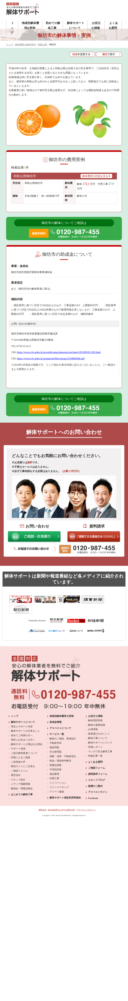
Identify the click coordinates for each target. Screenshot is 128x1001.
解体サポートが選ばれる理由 (26, 733)
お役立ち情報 (95, 705)
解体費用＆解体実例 (25, 44)
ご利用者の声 (18, 751)
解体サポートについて (23, 711)
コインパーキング (59, 776)
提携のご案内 (95, 775)
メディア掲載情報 (20, 773)
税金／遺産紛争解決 (60, 749)
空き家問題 (56, 740)
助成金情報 (56, 711)
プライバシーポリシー (86, 799)
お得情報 (93, 718)
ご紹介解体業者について (24, 742)
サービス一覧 (57, 723)
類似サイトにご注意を (23, 755)
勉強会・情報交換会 (22, 777)
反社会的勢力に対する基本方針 (61, 799)
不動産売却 (56, 732)
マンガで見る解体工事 (100, 740)
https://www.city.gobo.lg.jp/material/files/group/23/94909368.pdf (50, 358)
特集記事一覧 (95, 744)
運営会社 (16, 764)
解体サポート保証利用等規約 (65, 786)
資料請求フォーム (97, 763)
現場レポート (95, 736)
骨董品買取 (56, 754)
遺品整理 (54, 763)
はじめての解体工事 (22, 783)
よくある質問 (95, 751)
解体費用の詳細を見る (96, 176)
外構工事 (54, 767)
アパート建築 (57, 780)
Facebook (93, 787)
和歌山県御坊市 (25, 176)
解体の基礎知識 (96, 714)
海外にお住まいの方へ (23, 728)
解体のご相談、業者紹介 (63, 727)
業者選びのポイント (99, 722)
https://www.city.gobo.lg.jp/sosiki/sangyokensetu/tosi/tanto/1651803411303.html (59, 352)
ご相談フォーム (19, 759)
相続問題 (54, 736)
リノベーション (58, 771)
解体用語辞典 (95, 709)
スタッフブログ (96, 769)
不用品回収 (56, 758)
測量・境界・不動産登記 (63, 745)
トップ (12, 27)
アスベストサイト (97, 781)
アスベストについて (60, 717)
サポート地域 (18, 737)
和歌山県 (42, 44)
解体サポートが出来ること (25, 719)
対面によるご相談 (20, 746)
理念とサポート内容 (22, 715)
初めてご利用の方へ (22, 724)
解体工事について (97, 727)
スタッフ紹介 (18, 768)
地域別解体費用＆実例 (62, 705)
